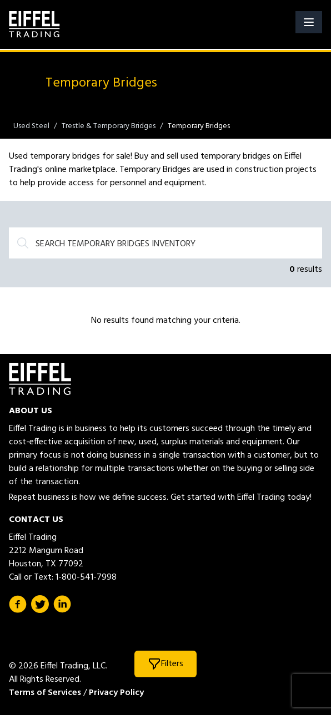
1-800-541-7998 (86, 577)
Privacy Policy (116, 693)
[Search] (165, 242)
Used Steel (31, 126)
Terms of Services (45, 693)
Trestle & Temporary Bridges (109, 126)
